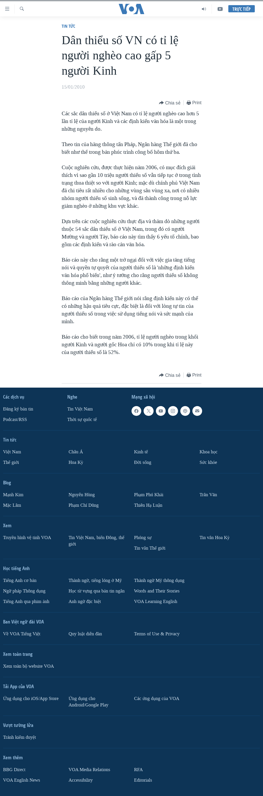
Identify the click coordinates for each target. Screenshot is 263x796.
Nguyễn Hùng (82, 495)
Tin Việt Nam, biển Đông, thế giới (96, 541)
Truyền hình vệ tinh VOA (27, 538)
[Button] (170, 103)
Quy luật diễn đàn (85, 634)
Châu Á (76, 452)
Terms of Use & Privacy (157, 634)
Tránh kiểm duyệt (19, 737)
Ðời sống (142, 462)
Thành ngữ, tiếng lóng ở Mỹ (95, 580)
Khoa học (209, 452)
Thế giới (11, 462)
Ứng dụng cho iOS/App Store (31, 699)
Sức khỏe (208, 462)
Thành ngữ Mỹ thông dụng (159, 580)
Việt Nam (12, 452)
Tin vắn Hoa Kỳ (215, 538)
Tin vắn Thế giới (149, 548)
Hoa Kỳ (76, 462)
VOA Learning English (155, 602)
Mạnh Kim (13, 495)
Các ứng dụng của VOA (156, 699)
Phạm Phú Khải (148, 495)
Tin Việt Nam (80, 409)
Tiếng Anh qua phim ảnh (26, 602)
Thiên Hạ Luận (148, 505)
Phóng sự (143, 538)
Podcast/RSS (15, 420)
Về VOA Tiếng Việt (21, 634)
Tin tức (68, 26)
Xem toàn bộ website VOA (28, 666)
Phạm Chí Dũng (84, 505)
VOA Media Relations (89, 770)
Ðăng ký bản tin (18, 409)
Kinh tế (141, 452)
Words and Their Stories (157, 591)
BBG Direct (14, 770)
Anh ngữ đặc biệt (85, 602)
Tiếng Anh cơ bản (19, 580)
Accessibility (81, 780)
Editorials (143, 780)
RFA (138, 770)
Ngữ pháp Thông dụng (24, 591)
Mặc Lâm (12, 505)
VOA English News (21, 780)
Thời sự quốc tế (82, 420)
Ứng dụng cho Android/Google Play (88, 702)
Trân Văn (208, 495)
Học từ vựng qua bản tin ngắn (97, 591)
